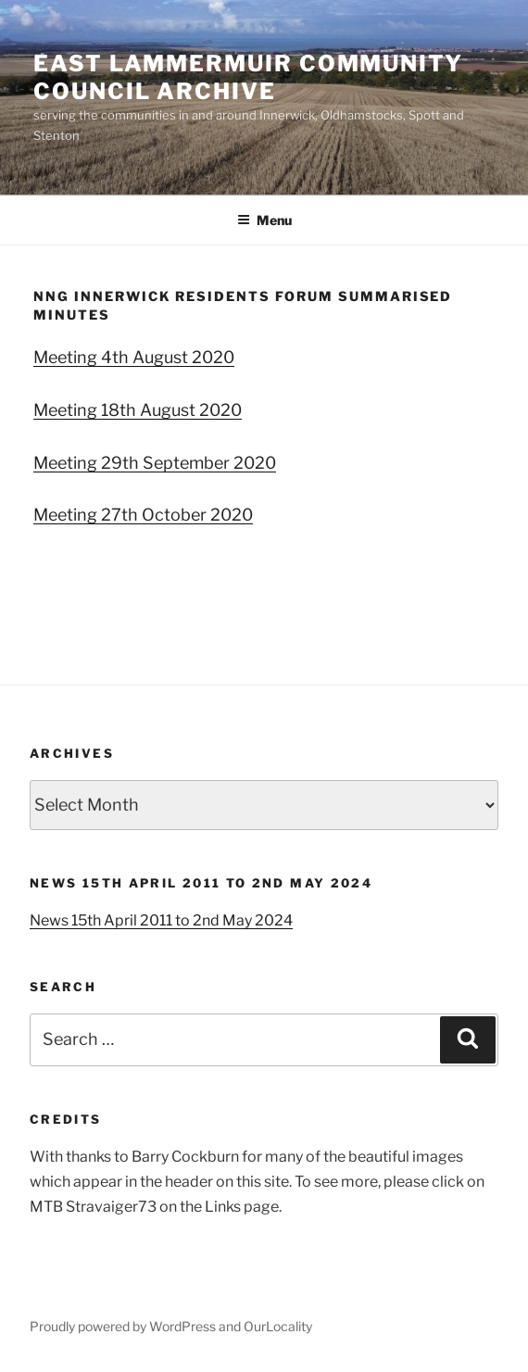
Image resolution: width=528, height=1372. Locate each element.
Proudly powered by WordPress (124, 1326)
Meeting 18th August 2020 (137, 410)
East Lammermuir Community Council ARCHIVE (248, 77)
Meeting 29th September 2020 (154, 462)
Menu (264, 220)
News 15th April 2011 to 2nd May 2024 (161, 920)
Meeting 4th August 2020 (133, 357)
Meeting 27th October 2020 (143, 514)
